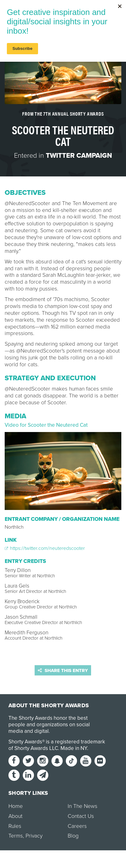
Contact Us (81, 816)
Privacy (34, 836)
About (15, 816)
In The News (82, 806)
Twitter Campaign (79, 155)
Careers (77, 826)
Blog (73, 836)
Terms (15, 836)
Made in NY (74, 748)
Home (15, 806)
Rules (14, 826)
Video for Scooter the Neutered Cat (46, 425)
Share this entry (63, 670)
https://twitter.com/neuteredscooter (45, 548)
